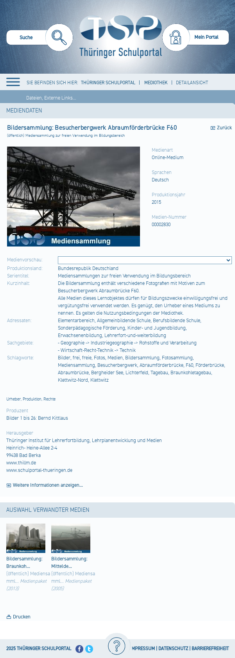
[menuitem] (39, 39)
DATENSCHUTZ (173, 649)
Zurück (224, 128)
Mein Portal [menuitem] (206, 37)
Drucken (21, 617)
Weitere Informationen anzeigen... (48, 485)
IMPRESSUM (142, 649)
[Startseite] (119, 37)
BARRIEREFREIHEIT (210, 649)
